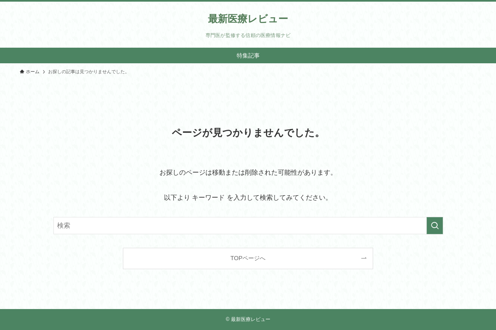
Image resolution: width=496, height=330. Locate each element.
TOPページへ (248, 258)
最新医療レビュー (248, 19)
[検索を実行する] (435, 225)
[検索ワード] (248, 225)
